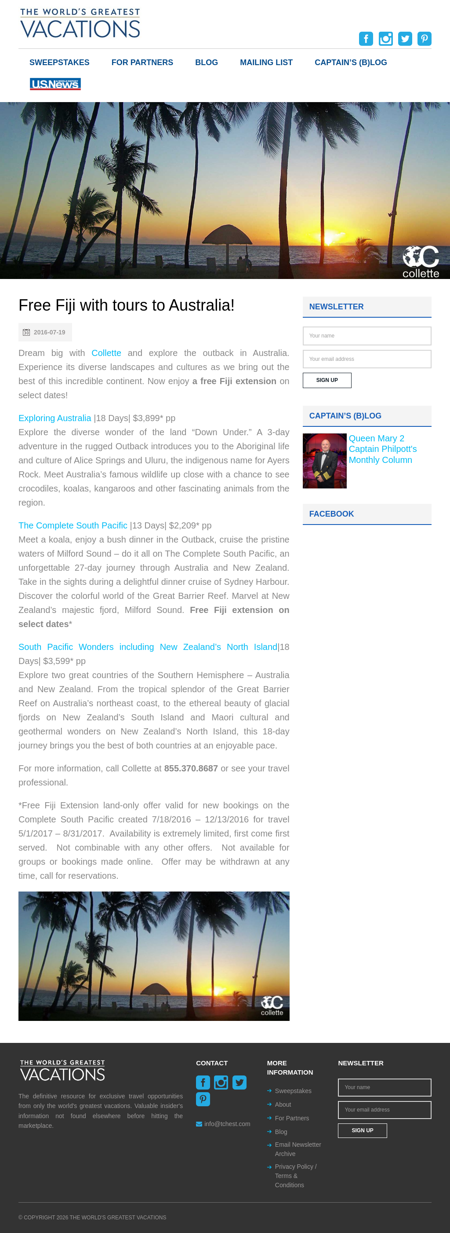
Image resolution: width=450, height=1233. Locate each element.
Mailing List (266, 62)
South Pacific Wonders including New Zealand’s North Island (147, 647)
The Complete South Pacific (72, 525)
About (283, 1104)
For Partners (143, 62)
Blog (206, 62)
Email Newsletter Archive (298, 1149)
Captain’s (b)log (351, 62)
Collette (106, 353)
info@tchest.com (223, 1123)
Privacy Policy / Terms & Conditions (296, 1176)
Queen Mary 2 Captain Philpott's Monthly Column (383, 449)
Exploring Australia (54, 418)
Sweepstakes (59, 62)
